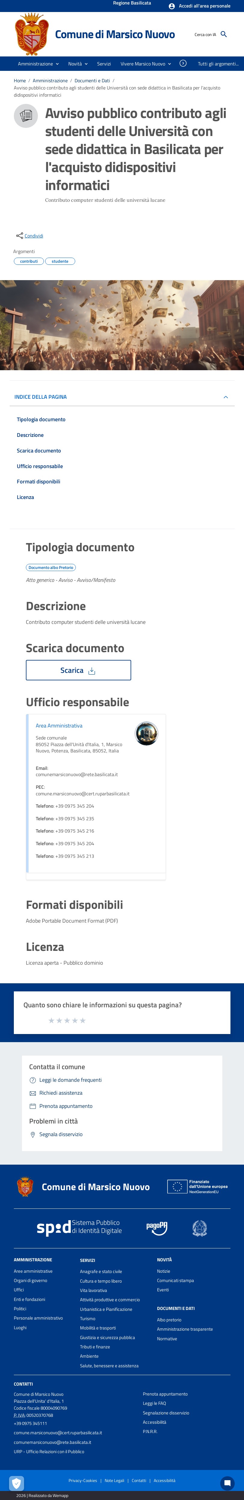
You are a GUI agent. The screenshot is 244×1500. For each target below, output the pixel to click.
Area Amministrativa (59, 725)
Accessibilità (154, 1422)
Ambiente (89, 1356)
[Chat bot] (227, 1483)
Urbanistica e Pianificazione (106, 1309)
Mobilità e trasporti (98, 1327)
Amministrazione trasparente (185, 1329)
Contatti (23, 1384)
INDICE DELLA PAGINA (43, 397)
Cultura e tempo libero (101, 1281)
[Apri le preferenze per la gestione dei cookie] (16, 1483)
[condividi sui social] (29, 235)
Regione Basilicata (132, 3)
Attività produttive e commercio (110, 1299)
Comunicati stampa (175, 1280)
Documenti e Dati (92, 80)
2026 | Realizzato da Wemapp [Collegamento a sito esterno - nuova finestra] (42, 1495)
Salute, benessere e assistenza (109, 1365)
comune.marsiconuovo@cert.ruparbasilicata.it (58, 1432)
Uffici (19, 1289)
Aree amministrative (33, 1271)
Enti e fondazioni (29, 1299)
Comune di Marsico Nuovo (115, 34)
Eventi (163, 1289)
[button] (199, 6)
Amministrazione (50, 80)
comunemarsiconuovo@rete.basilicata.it (52, 1442)
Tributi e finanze (95, 1346)
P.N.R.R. (150, 1431)
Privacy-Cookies (83, 1480)
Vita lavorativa (93, 1290)
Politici (20, 1308)
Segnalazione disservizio (166, 1412)
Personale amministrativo (38, 1317)
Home (20, 80)
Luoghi (20, 1327)
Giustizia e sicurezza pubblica (107, 1337)
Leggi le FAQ (154, 1403)
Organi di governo (30, 1280)
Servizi (87, 1260)
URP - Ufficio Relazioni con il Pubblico (49, 1451)
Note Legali (114, 1480)
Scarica (78, 670)
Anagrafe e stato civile (101, 1271)
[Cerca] (223, 34)
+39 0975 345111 (30, 1423)
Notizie (163, 1271)
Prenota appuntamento (165, 1393)
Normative (167, 1338)
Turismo (87, 1318)
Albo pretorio (169, 1319)
